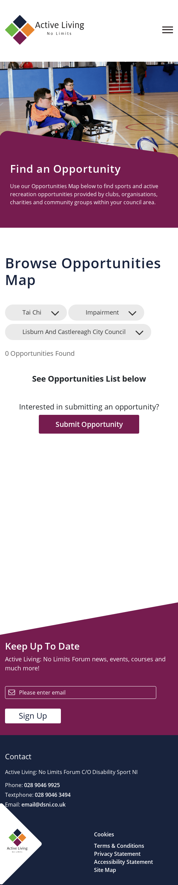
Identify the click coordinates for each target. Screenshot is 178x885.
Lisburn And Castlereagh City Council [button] (74, 332)
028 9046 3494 (52, 794)
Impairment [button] (102, 312)
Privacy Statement (117, 854)
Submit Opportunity (89, 424)
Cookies (104, 834)
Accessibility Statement (123, 862)
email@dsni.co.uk (43, 804)
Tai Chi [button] (31, 312)
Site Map (105, 870)
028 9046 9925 (41, 785)
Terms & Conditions (119, 845)
